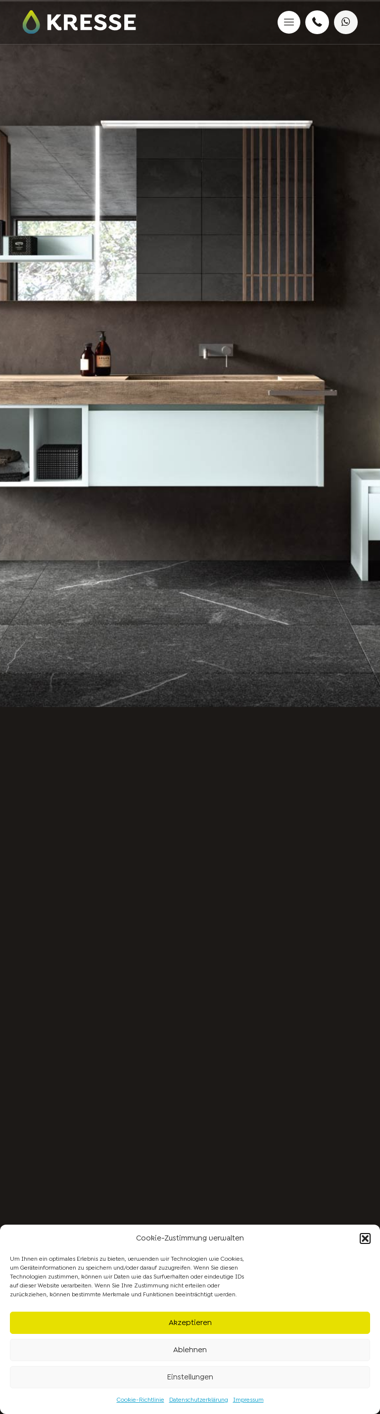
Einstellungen (190, 1377)
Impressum (248, 1400)
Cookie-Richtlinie (140, 1400)
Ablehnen (190, 1350)
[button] (365, 1238)
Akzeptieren (190, 1323)
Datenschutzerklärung (198, 1400)
